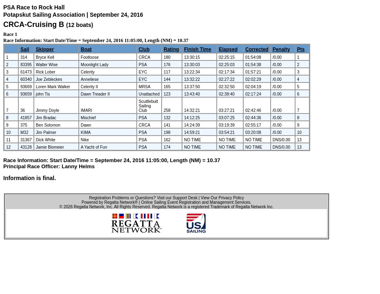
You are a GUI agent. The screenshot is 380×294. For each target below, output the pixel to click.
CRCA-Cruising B (33, 24)
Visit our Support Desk (177, 198)
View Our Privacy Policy (222, 198)
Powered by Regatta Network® (110, 202)
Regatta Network (89, 207)
